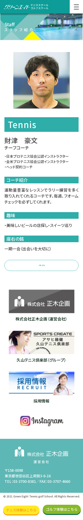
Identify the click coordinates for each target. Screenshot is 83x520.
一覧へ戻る (41, 267)
